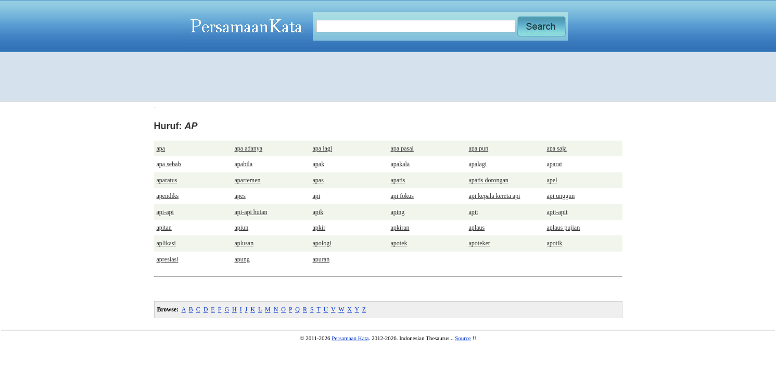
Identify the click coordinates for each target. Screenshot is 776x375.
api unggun (561, 195)
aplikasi (166, 243)
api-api (165, 212)
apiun (242, 227)
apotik (555, 243)
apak (319, 164)
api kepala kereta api (494, 195)
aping (398, 212)
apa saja (557, 148)
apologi (322, 243)
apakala (400, 164)
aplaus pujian (563, 227)
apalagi (478, 164)
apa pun (479, 148)
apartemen (248, 180)
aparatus (167, 180)
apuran (321, 259)
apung (242, 259)
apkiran (400, 227)
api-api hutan (251, 212)
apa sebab (169, 164)
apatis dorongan (488, 180)
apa (161, 148)
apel (552, 180)
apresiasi (168, 259)
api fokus (402, 195)
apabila (244, 164)
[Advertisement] (388, 76)
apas (318, 180)
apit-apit (557, 212)
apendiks (168, 195)
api (317, 195)
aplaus (477, 227)
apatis (398, 180)
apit (473, 212)
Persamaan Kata (350, 338)
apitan (164, 227)
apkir (319, 227)
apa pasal (402, 148)
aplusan (244, 243)
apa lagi (323, 148)
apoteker (479, 243)
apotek (399, 243)
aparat (554, 164)
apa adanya (249, 148)
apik (318, 212)
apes (240, 195)
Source (463, 338)
